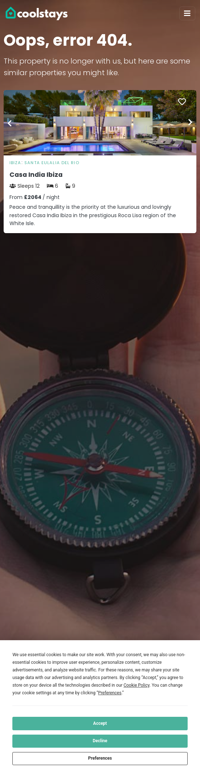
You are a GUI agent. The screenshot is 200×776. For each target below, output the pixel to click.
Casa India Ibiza (36, 174)
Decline (100, 740)
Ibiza (15, 163)
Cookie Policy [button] (136, 685)
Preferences (100, 758)
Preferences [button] (109, 692)
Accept (100, 723)
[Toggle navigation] (187, 13)
